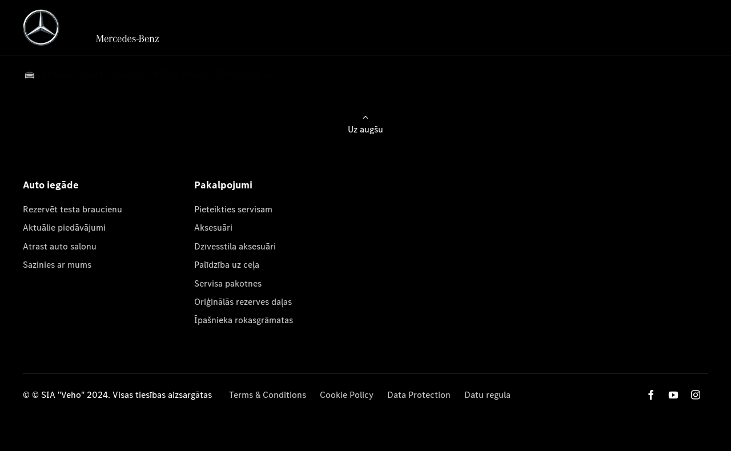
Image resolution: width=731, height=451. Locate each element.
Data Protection (419, 395)
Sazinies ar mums (57, 265)
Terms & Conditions (267, 395)
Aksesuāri (213, 227)
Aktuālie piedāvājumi (64, 227)
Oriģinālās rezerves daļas (243, 302)
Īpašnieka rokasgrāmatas (243, 320)
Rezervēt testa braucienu (72, 209)
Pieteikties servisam (233, 209)
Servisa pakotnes (228, 283)
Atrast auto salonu (60, 246)
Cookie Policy (346, 395)
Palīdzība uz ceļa (226, 265)
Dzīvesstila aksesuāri (235, 246)
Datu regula (487, 395)
